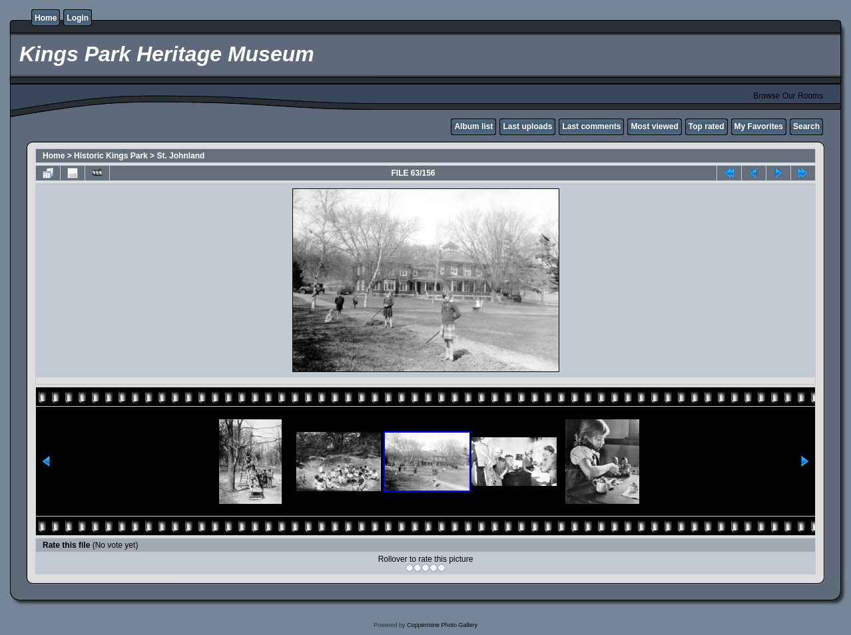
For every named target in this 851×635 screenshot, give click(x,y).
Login (78, 18)
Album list (473, 126)
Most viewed (654, 126)
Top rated (706, 126)
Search (806, 126)
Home (46, 18)
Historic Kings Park (111, 155)
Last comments (591, 126)
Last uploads (527, 126)
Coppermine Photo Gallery (442, 625)
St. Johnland (180, 155)
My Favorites (758, 126)
